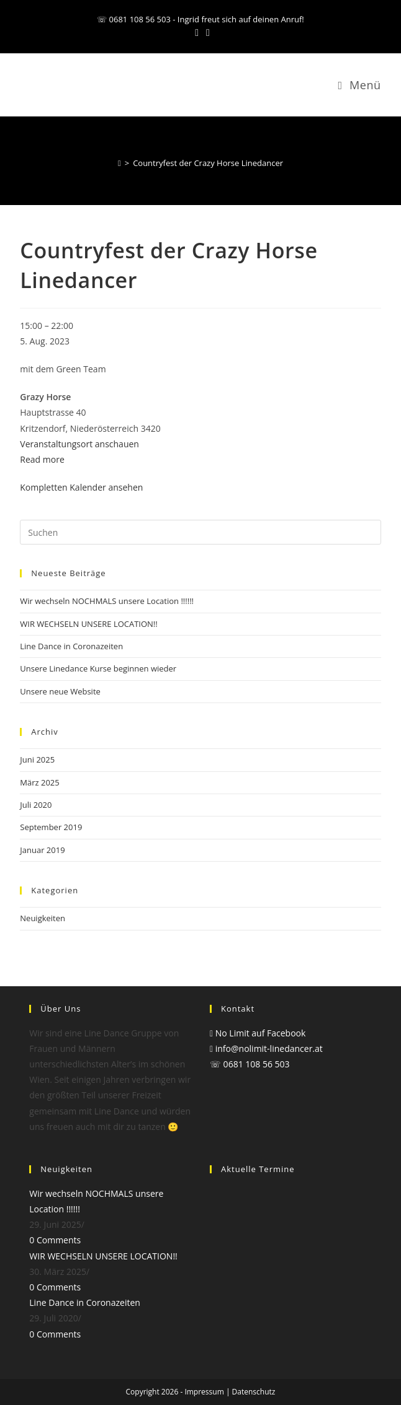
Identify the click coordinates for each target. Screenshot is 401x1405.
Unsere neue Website (60, 691)
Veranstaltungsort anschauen (79, 444)
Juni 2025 (37, 759)
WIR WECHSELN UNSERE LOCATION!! (88, 623)
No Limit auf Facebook (257, 1033)
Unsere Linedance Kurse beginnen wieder (98, 668)
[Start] (119, 163)
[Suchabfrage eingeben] (200, 532)
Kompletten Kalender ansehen (81, 487)
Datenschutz (254, 1391)
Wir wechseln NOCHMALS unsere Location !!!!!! (107, 600)
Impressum (203, 1391)
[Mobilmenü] (359, 84)
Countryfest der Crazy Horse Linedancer (208, 163)
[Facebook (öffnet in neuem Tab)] (196, 32)
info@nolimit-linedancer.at (266, 1048)
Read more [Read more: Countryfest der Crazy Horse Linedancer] (42, 459)
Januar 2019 (42, 850)
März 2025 (39, 782)
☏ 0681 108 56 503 (250, 1064)
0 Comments (55, 1240)
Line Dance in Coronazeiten (71, 646)
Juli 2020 (36, 804)
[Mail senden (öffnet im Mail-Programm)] (206, 32)
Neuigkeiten (42, 918)
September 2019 (51, 827)
